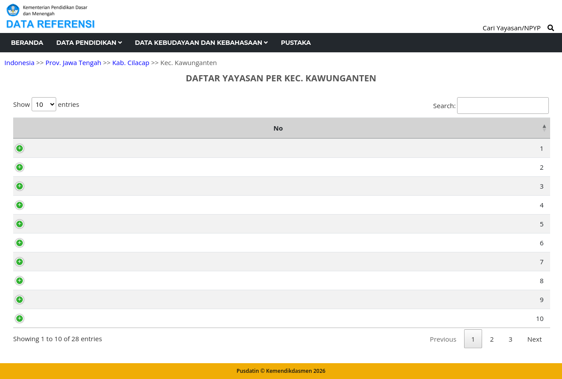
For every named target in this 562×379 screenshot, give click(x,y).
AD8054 (55, 299)
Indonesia (19, 62)
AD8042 (55, 204)
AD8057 (55, 223)
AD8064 (55, 261)
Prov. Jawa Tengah (73, 62)
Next (534, 339)
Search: (491, 105)
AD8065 (55, 148)
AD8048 (55, 167)
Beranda (27, 43)
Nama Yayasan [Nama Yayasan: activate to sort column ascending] (189, 128)
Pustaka (296, 43)
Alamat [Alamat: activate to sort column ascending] (379, 128)
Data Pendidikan (89, 43)
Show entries (46, 104)
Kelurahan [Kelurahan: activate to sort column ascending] (503, 128)
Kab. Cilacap (131, 62)
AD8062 (55, 280)
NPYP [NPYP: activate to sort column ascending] (57, 128)
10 (28, 318)
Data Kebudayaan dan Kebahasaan (201, 43)
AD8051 (55, 186)
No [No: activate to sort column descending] (22, 128)
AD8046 (55, 242)
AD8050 (55, 318)
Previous (443, 339)
